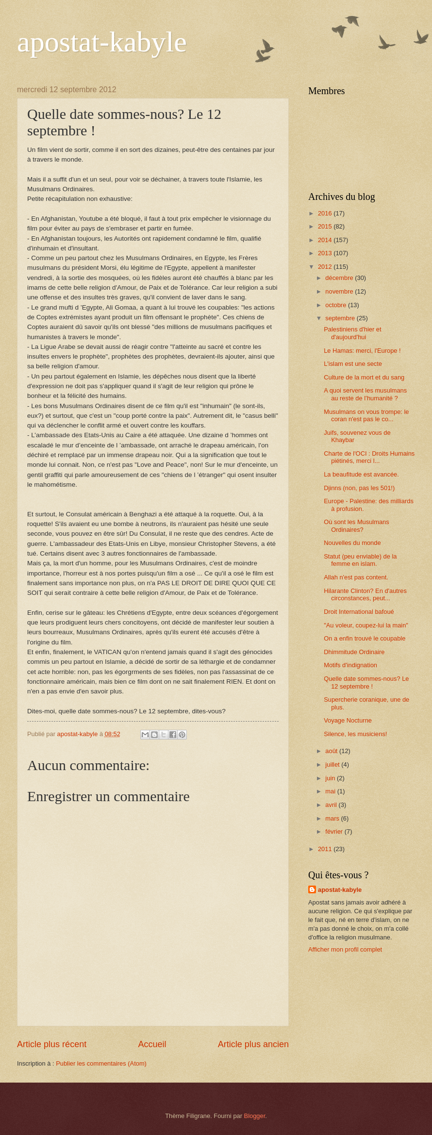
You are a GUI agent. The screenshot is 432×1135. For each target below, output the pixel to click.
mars (333, 818)
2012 (325, 266)
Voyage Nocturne (348, 720)
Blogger (255, 1115)
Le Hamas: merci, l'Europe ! (362, 350)
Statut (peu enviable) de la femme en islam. (360, 560)
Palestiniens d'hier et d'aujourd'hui (352, 333)
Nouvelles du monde (352, 542)
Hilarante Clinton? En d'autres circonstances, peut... (365, 594)
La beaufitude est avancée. (361, 474)
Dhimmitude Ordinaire (354, 652)
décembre (340, 277)
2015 (325, 226)
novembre (340, 291)
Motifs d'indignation (350, 665)
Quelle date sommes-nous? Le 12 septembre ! (366, 682)
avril (331, 804)
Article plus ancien (253, 1044)
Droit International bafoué (359, 611)
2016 (325, 213)
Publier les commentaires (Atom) (101, 1063)
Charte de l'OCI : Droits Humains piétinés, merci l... (369, 457)
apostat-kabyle (102, 42)
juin (331, 778)
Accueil (152, 1044)
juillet (333, 764)
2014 (325, 240)
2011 (325, 849)
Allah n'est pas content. (356, 577)
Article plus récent (51, 1044)
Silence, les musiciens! (355, 734)
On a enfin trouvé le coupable (364, 638)
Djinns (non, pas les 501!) (359, 488)
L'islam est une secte (353, 363)
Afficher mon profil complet (345, 949)
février (334, 831)
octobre (336, 305)
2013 (325, 253)
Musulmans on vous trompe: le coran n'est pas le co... (366, 415)
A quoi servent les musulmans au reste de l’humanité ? (365, 394)
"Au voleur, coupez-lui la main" (366, 625)
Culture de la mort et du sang (364, 377)
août (332, 751)
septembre (340, 318)
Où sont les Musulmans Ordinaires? (356, 525)
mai (331, 791)
